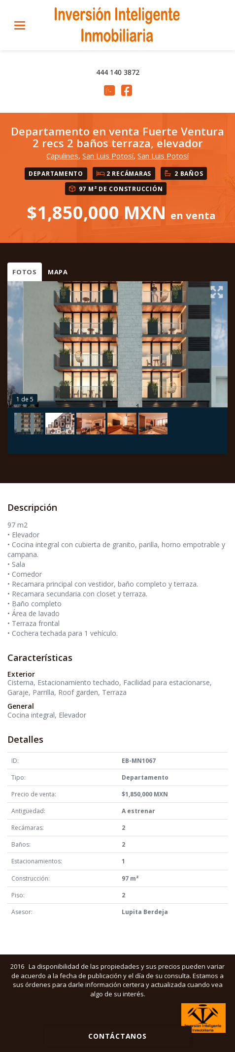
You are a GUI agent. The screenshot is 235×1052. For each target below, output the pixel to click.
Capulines (62, 156)
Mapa (58, 271)
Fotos (24, 271)
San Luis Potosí (108, 156)
